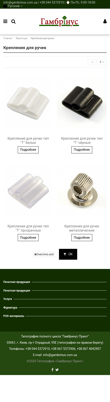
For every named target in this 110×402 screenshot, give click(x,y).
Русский (12, 6)
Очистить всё (44, 254)
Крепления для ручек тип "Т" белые (28, 140)
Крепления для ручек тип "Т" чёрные (81, 140)
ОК (68, 254)
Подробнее (28, 149)
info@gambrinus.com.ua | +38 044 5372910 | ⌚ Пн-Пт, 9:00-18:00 (49, 2)
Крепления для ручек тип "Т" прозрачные (28, 228)
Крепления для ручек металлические (81, 228)
